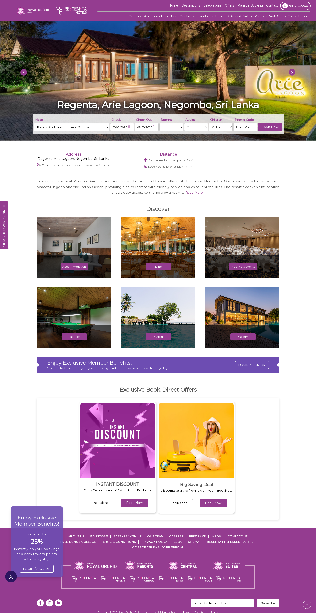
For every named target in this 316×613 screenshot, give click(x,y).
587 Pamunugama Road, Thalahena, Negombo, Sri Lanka (73, 164)
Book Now (134, 503)
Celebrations (212, 5)
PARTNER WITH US (127, 536)
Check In (117, 120)
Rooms (166, 120)
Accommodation (156, 16)
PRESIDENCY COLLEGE (78, 542)
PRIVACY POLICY (155, 542)
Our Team (155, 536)
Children (216, 120)
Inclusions (100, 503)
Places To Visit (264, 16)
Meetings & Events (194, 16)
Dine (174, 16)
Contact (272, 5)
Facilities (215, 16)
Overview (136, 16)
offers (229, 5)
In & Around (232, 16)
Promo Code (244, 120)
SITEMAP (194, 542)
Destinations (190, 5)
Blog (177, 542)
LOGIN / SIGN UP (252, 365)
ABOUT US (76, 536)
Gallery (248, 16)
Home (173, 5)
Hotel (39, 120)
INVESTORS (99, 536)
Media (217, 536)
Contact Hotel (298, 16)
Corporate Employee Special (158, 547)
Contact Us (237, 536)
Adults (190, 120)
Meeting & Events (243, 272)
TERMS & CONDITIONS (118, 542)
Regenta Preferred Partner (231, 542)
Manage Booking (250, 5)
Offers (281, 16)
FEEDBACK (197, 536)
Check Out (144, 120)
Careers (176, 536)
